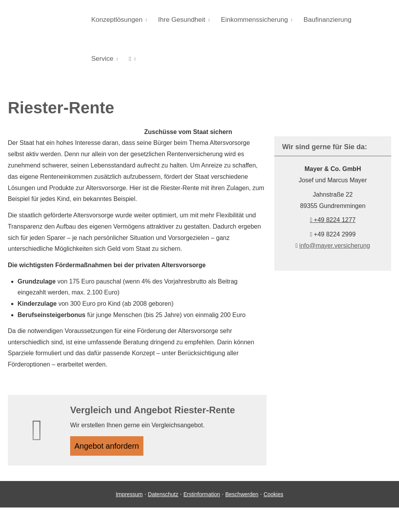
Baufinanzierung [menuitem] (321, 20)
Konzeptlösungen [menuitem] (115, 20)
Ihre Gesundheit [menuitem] (179, 20)
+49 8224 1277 (332, 220)
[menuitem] (94, 58)
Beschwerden (241, 497)
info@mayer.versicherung (334, 245)
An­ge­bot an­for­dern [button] (110, 447)
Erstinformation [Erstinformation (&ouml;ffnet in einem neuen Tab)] (202, 497)
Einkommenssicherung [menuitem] (250, 20)
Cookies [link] (273, 497)
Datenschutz (163, 497)
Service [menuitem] (366, 20)
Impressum (129, 497)
